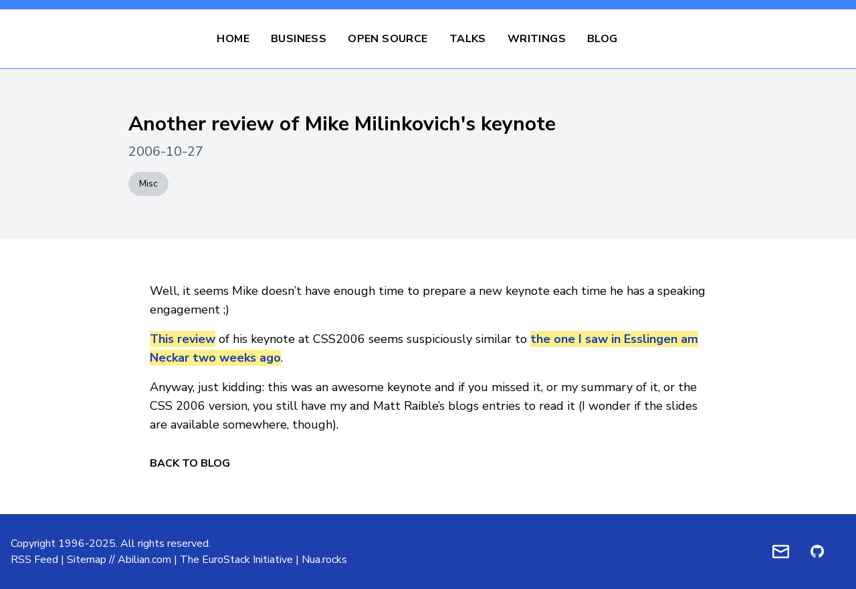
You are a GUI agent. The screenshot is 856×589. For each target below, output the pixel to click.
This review (182, 339)
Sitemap (86, 559)
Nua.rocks (324, 559)
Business (298, 38)
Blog (602, 38)
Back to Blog (190, 463)
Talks (467, 38)
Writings (537, 38)
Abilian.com (144, 559)
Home (233, 38)
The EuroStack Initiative (236, 559)
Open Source (387, 38)
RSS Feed (34, 559)
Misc (148, 183)
